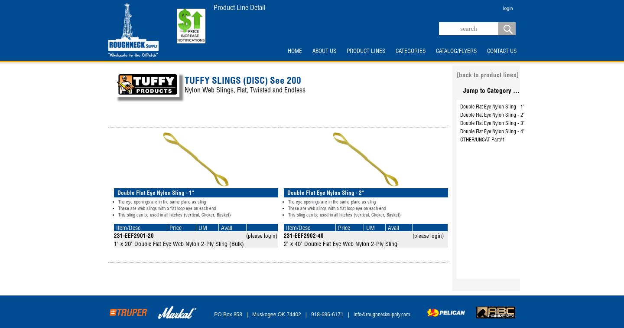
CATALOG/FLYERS (456, 52)
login (508, 8)
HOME (295, 52)
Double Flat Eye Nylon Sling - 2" (492, 115)
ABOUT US (324, 52)
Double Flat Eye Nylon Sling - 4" (492, 131)
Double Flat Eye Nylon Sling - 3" (492, 123)
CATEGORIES (411, 52)
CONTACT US (502, 52)
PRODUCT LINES (366, 52)
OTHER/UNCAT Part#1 (482, 140)
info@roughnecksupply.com (382, 315)
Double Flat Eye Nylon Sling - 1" (492, 107)
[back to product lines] (488, 75)
